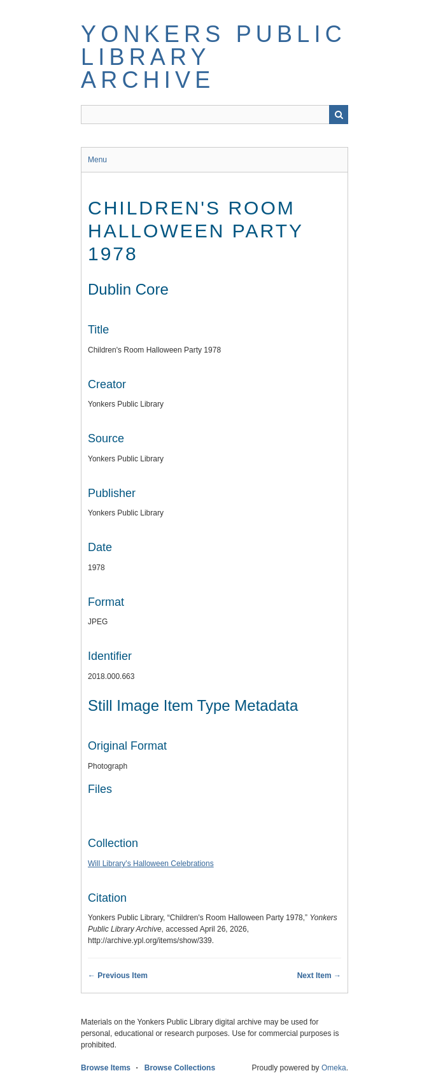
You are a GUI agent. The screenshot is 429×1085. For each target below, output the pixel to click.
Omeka (333, 1067)
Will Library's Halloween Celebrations (151, 863)
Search (338, 114)
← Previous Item (118, 975)
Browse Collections (179, 1067)
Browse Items (105, 1067)
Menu (97, 159)
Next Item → (319, 975)
